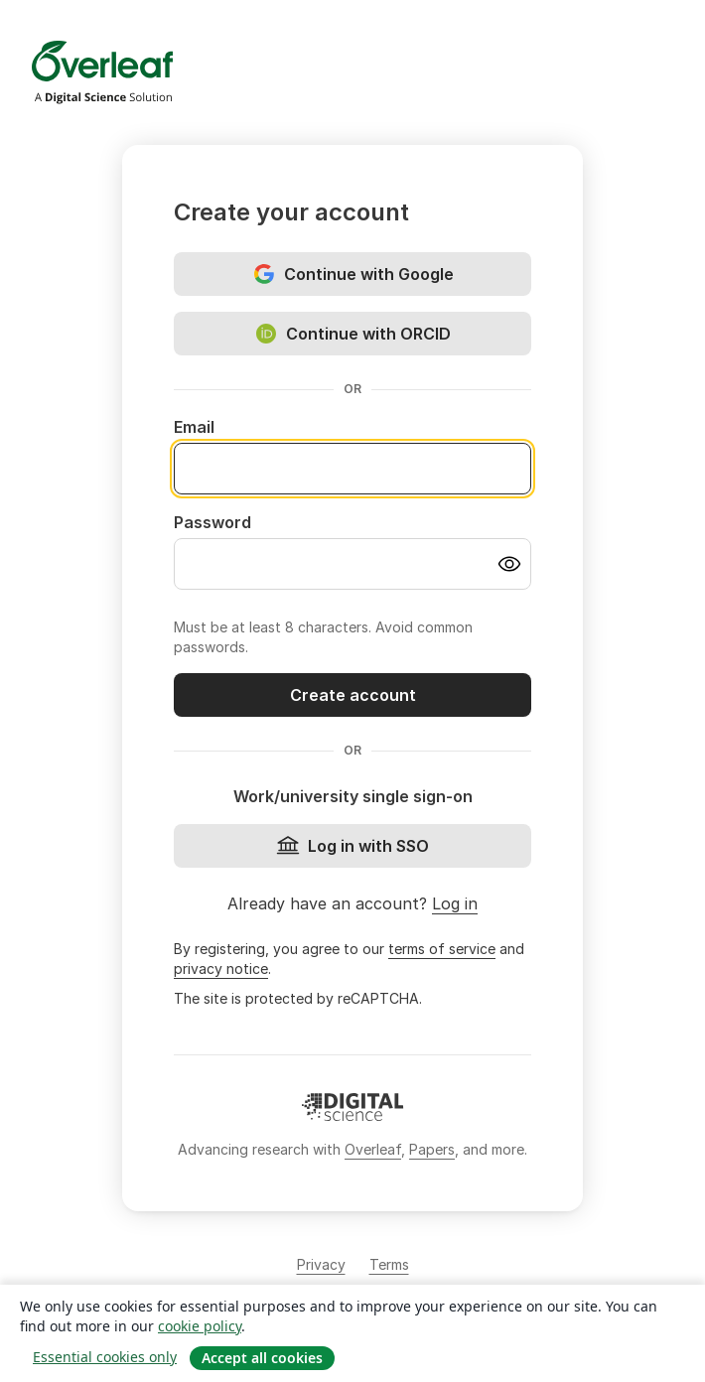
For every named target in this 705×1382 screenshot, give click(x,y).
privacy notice (221, 968)
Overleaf (373, 1149)
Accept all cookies (262, 1357)
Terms (389, 1264)
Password (212, 522)
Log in (455, 903)
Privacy (321, 1264)
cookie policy (199, 1325)
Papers (432, 1149)
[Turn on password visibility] (509, 564)
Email (194, 427)
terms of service (441, 948)
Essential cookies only (105, 1356)
